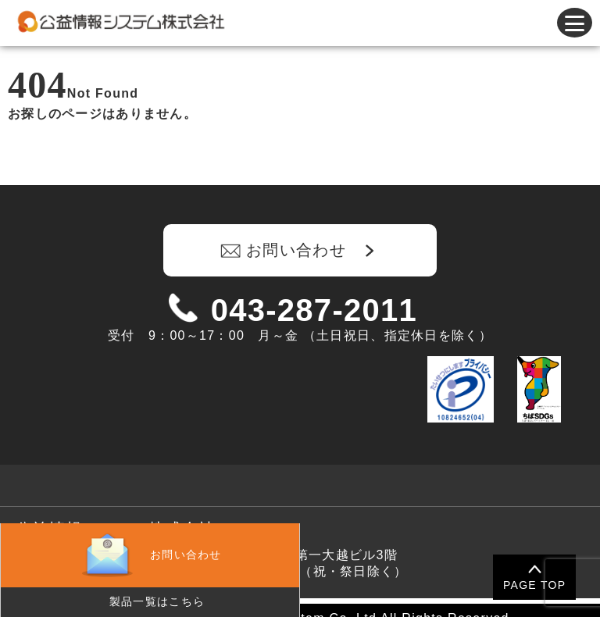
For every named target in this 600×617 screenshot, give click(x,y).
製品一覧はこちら (157, 601)
